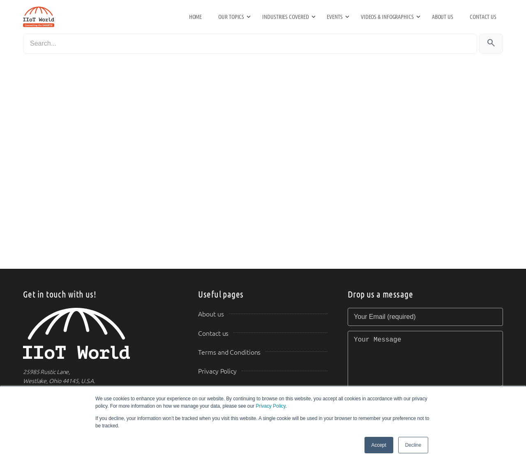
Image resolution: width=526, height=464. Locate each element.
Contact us (483, 17)
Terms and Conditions (229, 352)
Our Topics (231, 17)
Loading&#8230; (172, 163)
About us (442, 17)
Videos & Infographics (387, 17)
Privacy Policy (270, 406)
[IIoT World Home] (100, 333)
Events (334, 17)
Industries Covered (285, 17)
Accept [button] (378, 445)
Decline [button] (413, 445)
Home (195, 17)
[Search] (250, 44)
